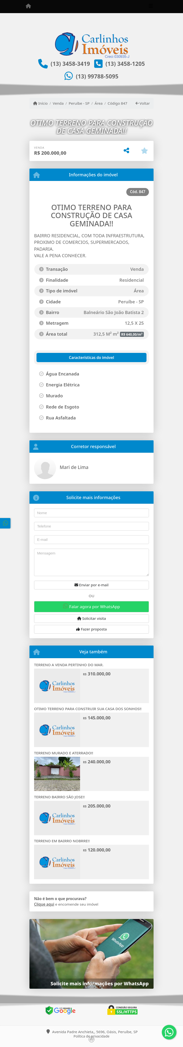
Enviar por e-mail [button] (91, 584)
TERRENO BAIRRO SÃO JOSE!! (59, 796)
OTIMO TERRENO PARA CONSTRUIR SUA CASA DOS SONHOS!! (87, 708)
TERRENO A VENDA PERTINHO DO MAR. (68, 664)
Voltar (143, 103)
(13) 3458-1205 (125, 64)
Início (40, 103)
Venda (58, 103)
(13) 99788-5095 (97, 76)
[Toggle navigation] (150, 6)
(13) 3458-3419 (70, 64)
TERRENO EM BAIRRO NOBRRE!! (62, 840)
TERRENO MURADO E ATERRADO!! (63, 752)
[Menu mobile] (28, 6)
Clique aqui (44, 904)
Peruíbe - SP (79, 103)
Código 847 (117, 103)
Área (99, 103)
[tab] (63, 357)
